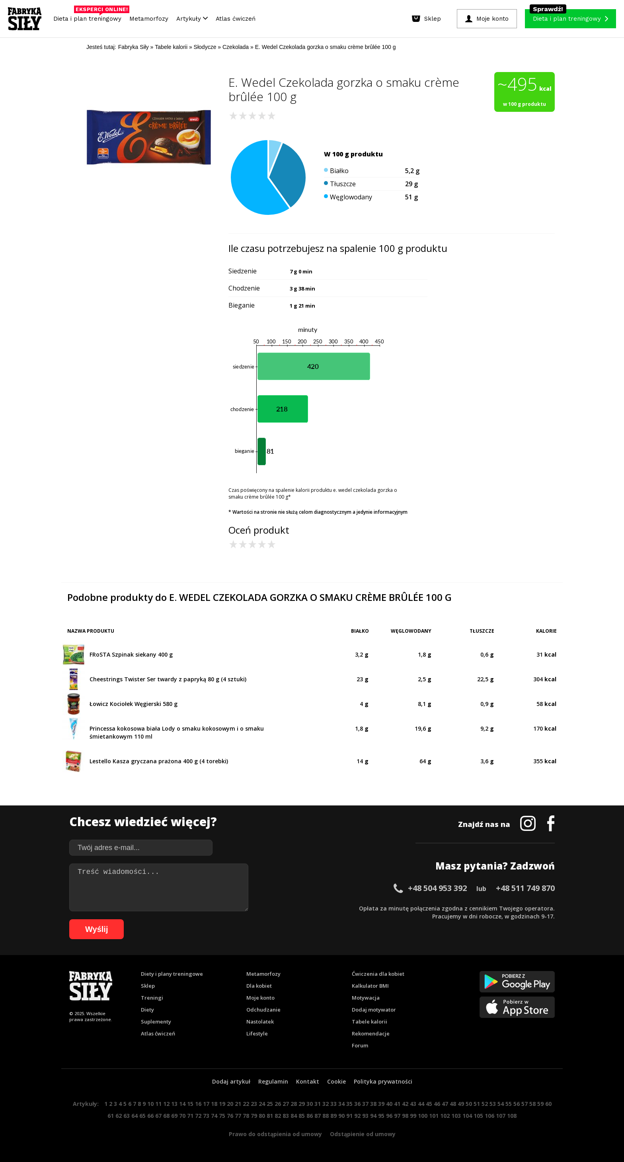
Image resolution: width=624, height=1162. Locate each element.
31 (317, 1103)
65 (142, 1115)
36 (357, 1103)
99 (413, 1115)
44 (421, 1103)
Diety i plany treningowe (172, 973)
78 (246, 1115)
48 (453, 1103)
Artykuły (192, 18)
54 (500, 1103)
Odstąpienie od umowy (363, 1134)
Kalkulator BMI (370, 985)
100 (422, 1115)
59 (540, 1103)
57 (524, 1103)
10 (150, 1103)
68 (166, 1115)
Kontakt (307, 1081)
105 (478, 1115)
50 (469, 1103)
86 (309, 1115)
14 (182, 1103)
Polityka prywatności (383, 1081)
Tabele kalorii (369, 1021)
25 (270, 1103)
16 (198, 1103)
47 (445, 1103)
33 (333, 1103)
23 (254, 1103)
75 (222, 1115)
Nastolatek (260, 1021)
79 (254, 1115)
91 (349, 1115)
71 (190, 1115)
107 (500, 1115)
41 (397, 1103)
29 (301, 1103)
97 (397, 1115)
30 (309, 1103)
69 (174, 1115)
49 (461, 1103)
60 (548, 1103)
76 (230, 1115)
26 (278, 1103)
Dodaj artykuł (231, 1081)
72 (198, 1115)
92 (357, 1115)
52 (485, 1103)
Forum (360, 1045)
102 (445, 1115)
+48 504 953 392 (437, 888)
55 (508, 1103)
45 (429, 1103)
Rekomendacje (371, 1033)
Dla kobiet (259, 985)
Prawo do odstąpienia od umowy (275, 1134)
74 (214, 1115)
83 (286, 1115)
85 (301, 1115)
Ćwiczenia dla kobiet (378, 973)
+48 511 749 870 (525, 888)
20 (230, 1103)
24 (262, 1103)
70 (182, 1115)
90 (341, 1115)
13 (174, 1103)
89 (333, 1115)
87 (317, 1115)
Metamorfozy (148, 18)
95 (381, 1115)
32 (325, 1103)
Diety (147, 1009)
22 (246, 1103)
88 (325, 1115)
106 (489, 1115)
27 (286, 1103)
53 (492, 1103)
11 (158, 1103)
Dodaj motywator (374, 1009)
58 (532, 1103)
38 (373, 1103)
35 (349, 1103)
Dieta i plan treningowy (89, 16)
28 (294, 1103)
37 (365, 1103)
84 (294, 1115)
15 (190, 1103)
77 (238, 1115)
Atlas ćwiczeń (235, 18)
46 (437, 1103)
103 (456, 1115)
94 (373, 1115)
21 (238, 1103)
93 (365, 1115)
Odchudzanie (263, 1009)
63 (126, 1115)
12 (166, 1103)
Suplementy (156, 1021)
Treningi (152, 997)
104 (467, 1115)
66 (150, 1115)
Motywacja (366, 997)
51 (477, 1103)
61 (110, 1115)
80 (262, 1115)
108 (512, 1115)
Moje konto (260, 997)
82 (278, 1115)
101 (434, 1115)
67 (158, 1115)
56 (516, 1103)
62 (118, 1115)
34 (341, 1103)
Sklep (148, 985)
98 (405, 1115)
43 (413, 1103)
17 (206, 1103)
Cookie (336, 1081)
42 (405, 1103)
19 (222, 1103)
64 (134, 1115)
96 (389, 1115)
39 (381, 1103)
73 (206, 1115)
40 (389, 1103)
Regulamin (273, 1081)
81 (270, 1115)
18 (214, 1103)
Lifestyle (257, 1033)
